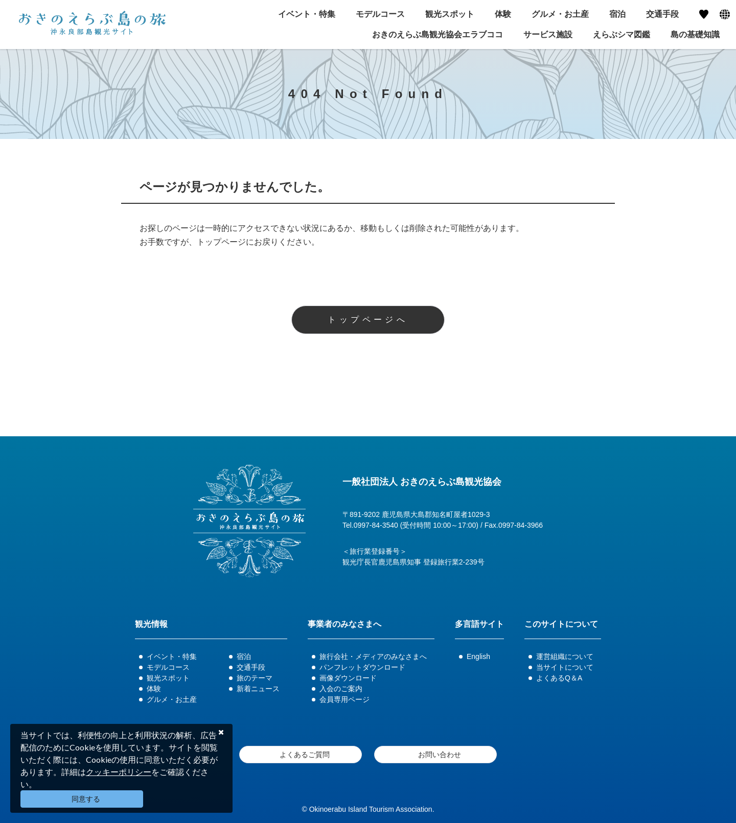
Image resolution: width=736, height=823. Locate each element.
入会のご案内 (340, 689)
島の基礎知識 (695, 34)
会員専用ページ (344, 699)
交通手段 (251, 667)
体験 (154, 689)
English (478, 656)
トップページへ (368, 319)
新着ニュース (258, 689)
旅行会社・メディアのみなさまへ (373, 656)
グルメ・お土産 (172, 699)
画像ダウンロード (348, 678)
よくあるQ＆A (559, 678)
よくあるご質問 (305, 754)
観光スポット (168, 678)
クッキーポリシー (118, 772)
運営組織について (564, 656)
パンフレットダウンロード (362, 667)
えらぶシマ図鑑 (621, 34)
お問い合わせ (439, 754)
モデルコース (168, 667)
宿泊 (244, 656)
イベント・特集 (172, 656)
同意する (86, 799)
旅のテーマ (254, 678)
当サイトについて (564, 667)
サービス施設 (547, 34)
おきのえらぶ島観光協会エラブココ (437, 34)
